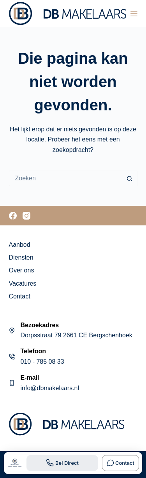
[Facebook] (13, 216)
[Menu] (133, 13)
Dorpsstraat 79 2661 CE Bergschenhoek (76, 335)
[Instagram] (26, 216)
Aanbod (19, 244)
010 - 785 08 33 (42, 361)
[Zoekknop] (129, 178)
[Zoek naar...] (65, 178)
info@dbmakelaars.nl (50, 388)
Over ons (21, 270)
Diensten (21, 257)
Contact (19, 296)
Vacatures (23, 283)
